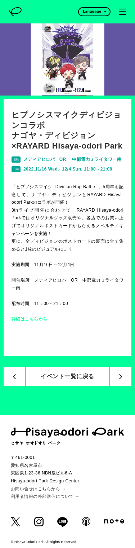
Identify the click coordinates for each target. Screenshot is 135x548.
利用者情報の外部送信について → (45, 496)
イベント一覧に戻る (67, 376)
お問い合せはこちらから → (38, 488)
